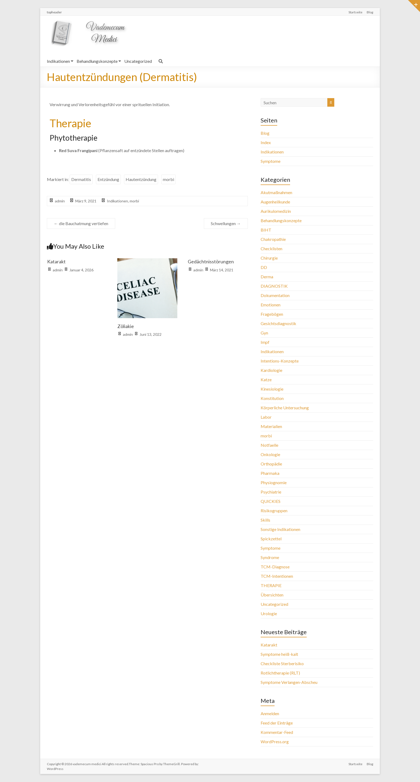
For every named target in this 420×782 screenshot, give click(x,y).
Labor (266, 416)
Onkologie (270, 454)
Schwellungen (226, 223)
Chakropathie (273, 239)
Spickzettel (271, 538)
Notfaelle (269, 445)
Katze (266, 379)
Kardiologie (271, 370)
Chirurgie (269, 257)
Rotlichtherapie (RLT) (280, 672)
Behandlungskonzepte (97, 61)
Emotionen (270, 304)
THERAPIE (271, 585)
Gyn (264, 332)
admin (60, 201)
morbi (168, 179)
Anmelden (270, 713)
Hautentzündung (141, 179)
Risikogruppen (274, 510)
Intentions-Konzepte (280, 360)
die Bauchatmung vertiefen (81, 223)
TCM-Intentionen (277, 576)
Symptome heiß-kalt (279, 654)
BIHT (266, 229)
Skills (265, 519)
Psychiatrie (271, 491)
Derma (267, 276)
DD (264, 267)
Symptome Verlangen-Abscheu (289, 682)
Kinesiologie (272, 388)
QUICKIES (270, 501)
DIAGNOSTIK (274, 285)
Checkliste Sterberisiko (282, 663)
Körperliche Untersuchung (285, 407)
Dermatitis (81, 179)
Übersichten (272, 594)
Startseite (355, 12)
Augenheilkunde (275, 201)
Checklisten (271, 248)
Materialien (271, 426)
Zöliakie (125, 326)
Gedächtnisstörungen (211, 261)
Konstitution (272, 398)
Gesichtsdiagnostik (278, 323)
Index (266, 142)
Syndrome (270, 557)
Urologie (269, 613)
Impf (265, 342)
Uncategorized (138, 61)
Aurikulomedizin (276, 211)
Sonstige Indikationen (280, 529)
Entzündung (108, 179)
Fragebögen (272, 314)
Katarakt (56, 261)
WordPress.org (275, 741)
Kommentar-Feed (277, 732)
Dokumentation (275, 295)
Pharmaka (270, 473)
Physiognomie (274, 482)
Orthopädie (271, 463)
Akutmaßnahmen (276, 192)
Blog (370, 12)
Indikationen (58, 61)
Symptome (270, 161)
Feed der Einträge (277, 722)
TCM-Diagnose (275, 566)
